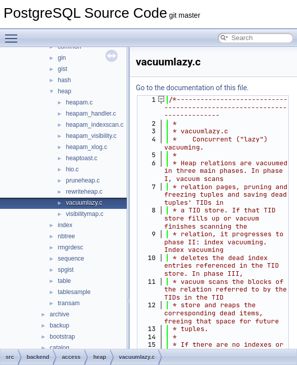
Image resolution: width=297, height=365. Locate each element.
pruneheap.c (83, 180)
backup (59, 325)
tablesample (74, 292)
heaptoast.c (81, 158)
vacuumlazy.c (84, 202)
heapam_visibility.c (91, 135)
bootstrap (62, 336)
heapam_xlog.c (86, 147)
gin (62, 57)
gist (62, 68)
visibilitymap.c (84, 213)
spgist (65, 269)
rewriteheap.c (84, 191)
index (65, 225)
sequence (71, 258)
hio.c (72, 169)
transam (69, 303)
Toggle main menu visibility (13, 34)
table (64, 280)
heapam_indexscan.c (94, 124)
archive (59, 314)
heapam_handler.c (91, 113)
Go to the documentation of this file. (192, 88)
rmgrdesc (70, 247)
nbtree (66, 236)
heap (64, 91)
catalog (59, 347)
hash (64, 80)
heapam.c (79, 102)
